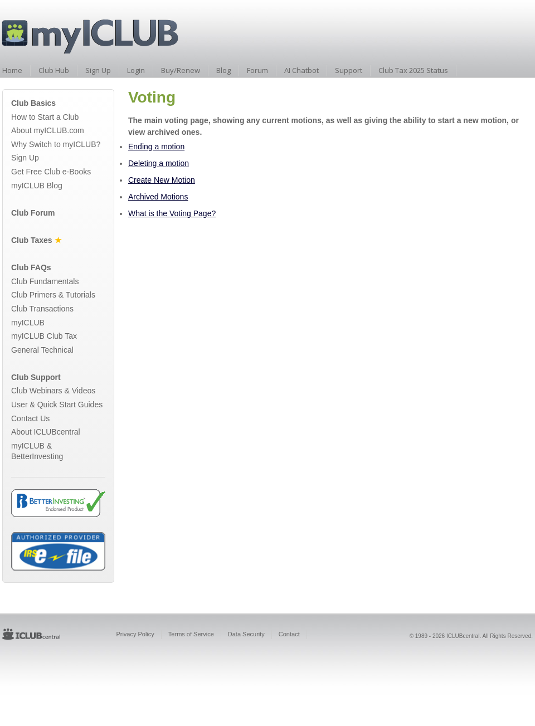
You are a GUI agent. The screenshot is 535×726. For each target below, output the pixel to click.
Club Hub (53, 70)
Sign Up (98, 70)
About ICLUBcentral (45, 431)
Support (348, 70)
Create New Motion (161, 180)
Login (136, 70)
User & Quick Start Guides (57, 404)
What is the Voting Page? (172, 213)
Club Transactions (42, 308)
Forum (257, 70)
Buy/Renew (180, 70)
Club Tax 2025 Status (413, 70)
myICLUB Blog (36, 185)
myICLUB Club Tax (44, 336)
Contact (289, 634)
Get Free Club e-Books (51, 171)
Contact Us (30, 418)
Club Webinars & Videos (53, 390)
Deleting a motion (158, 163)
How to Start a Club (45, 117)
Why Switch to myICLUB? (55, 144)
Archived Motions (158, 196)
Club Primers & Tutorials (53, 294)
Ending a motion (156, 146)
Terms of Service (191, 634)
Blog (223, 70)
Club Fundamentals (45, 281)
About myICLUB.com (47, 130)
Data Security (246, 634)
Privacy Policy (135, 634)
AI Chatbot (301, 70)
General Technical (42, 349)
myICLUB (28, 322)
